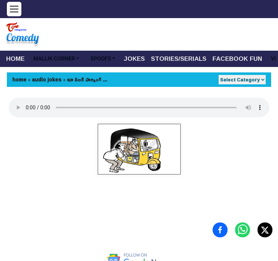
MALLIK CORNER (54, 58)
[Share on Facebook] (220, 230)
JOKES (134, 58)
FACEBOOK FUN (237, 58)
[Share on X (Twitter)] (265, 230)
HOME (15, 58)
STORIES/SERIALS (178, 58)
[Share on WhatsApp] (242, 230)
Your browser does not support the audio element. (139, 107)
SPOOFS (100, 58)
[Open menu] (14, 9)
